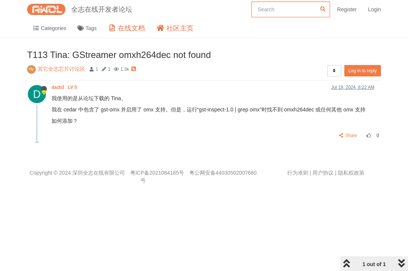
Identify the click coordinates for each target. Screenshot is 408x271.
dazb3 (65, 87)
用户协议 (322, 173)
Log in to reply (363, 70)
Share (348, 135)
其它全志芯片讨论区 (61, 69)
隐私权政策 (351, 173)
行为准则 (297, 173)
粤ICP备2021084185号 (157, 173)
